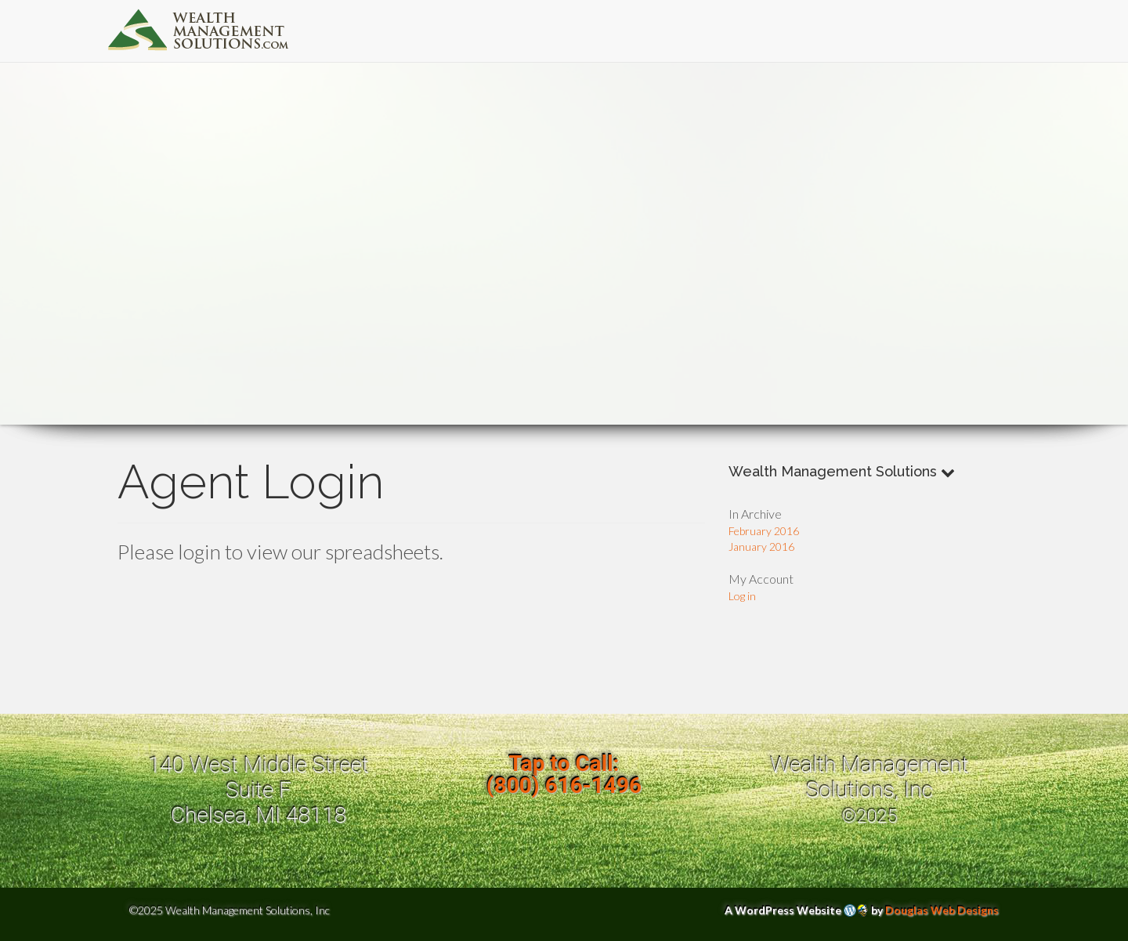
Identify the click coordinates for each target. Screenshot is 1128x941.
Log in (742, 596)
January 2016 (761, 546)
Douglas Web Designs (942, 910)
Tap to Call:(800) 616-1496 (564, 774)
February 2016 (763, 530)
